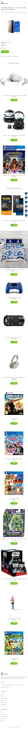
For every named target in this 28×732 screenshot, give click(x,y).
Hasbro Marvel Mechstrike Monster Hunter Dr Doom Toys (14, 538)
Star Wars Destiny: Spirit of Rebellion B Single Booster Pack (14, 578)
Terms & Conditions (5, 716)
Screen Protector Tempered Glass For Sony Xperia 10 (14, 220)
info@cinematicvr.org (5, 687)
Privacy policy (3, 718)
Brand (7, 42)
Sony (10, 42)
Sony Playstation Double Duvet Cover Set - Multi (14, 269)
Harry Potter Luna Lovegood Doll (14, 618)
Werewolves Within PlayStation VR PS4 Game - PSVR (14, 175)
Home (2, 11)
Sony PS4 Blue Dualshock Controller (14, 297)
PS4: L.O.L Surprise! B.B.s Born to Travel (14, 458)
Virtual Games (3, 702)
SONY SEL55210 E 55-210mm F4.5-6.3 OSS (14, 337)
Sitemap (2, 720)
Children (2, 696)
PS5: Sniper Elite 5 (14, 418)
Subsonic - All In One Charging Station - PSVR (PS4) (14, 135)
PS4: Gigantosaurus (14, 658)
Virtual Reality (3, 704)
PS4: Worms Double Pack (14, 498)
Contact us (3, 714)
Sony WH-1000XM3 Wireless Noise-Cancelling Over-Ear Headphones (14, 378)
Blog (2, 712)
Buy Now (5, 51)
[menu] (25, 2)
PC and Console (4, 698)
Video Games (3, 700)
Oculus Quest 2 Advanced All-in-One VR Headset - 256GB (14, 95)
